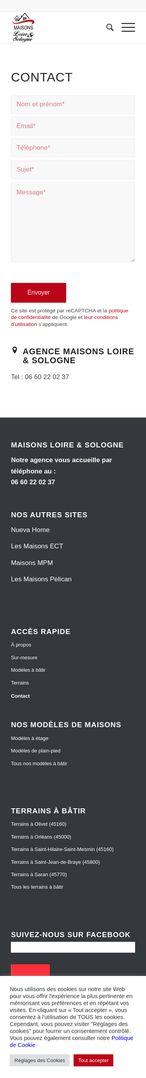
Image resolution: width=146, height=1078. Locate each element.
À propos (21, 645)
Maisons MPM (32, 563)
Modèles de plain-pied (35, 751)
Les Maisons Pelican (41, 579)
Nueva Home (30, 530)
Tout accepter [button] (93, 1060)
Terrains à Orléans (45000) (41, 837)
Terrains (20, 683)
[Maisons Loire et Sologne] (60, 27)
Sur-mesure (24, 657)
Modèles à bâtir (28, 670)
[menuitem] (106, 27)
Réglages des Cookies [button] (39, 1060)
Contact (20, 696)
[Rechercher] (106, 27)
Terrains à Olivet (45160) (38, 824)
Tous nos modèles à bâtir (39, 763)
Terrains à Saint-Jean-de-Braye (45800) (55, 862)
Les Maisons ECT (37, 546)
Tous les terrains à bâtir (37, 887)
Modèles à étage (29, 738)
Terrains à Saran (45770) (39, 874)
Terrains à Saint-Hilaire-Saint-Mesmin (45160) (62, 849)
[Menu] (124, 27)
